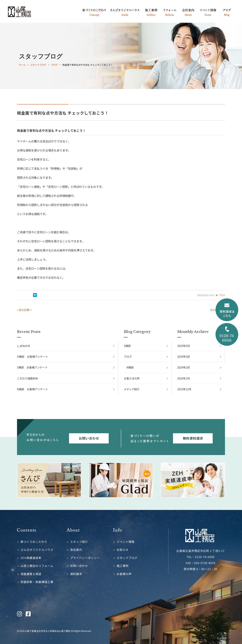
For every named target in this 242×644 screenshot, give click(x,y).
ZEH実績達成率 (31, 558)
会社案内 (76, 550)
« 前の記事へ (24, 310)
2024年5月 (183, 346)
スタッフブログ (127, 558)
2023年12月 (184, 389)
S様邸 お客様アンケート (32, 367)
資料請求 (76, 574)
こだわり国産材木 (27, 378)
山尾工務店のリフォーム (37, 566)
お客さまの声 (132, 378)
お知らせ (123, 550)
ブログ (222, 295)
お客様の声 (124, 574)
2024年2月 (183, 367)
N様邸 (130, 367)
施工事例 (123, 566)
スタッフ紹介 (79, 542)
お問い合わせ (79, 566)
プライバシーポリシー (85, 558)
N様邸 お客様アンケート (32, 389)
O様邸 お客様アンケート (32, 356)
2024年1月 (183, 378)
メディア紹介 (132, 389)
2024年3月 (183, 356)
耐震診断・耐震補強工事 (37, 582)
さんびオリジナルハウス (37, 550)
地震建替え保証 (31, 574)
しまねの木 (23, 346)
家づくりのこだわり (34, 542)
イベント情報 (126, 542)
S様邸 (127, 346)
